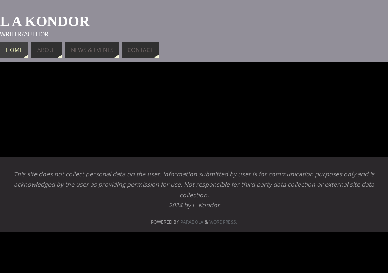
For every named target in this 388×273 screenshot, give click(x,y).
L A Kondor (45, 21)
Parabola (191, 222)
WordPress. (223, 222)
